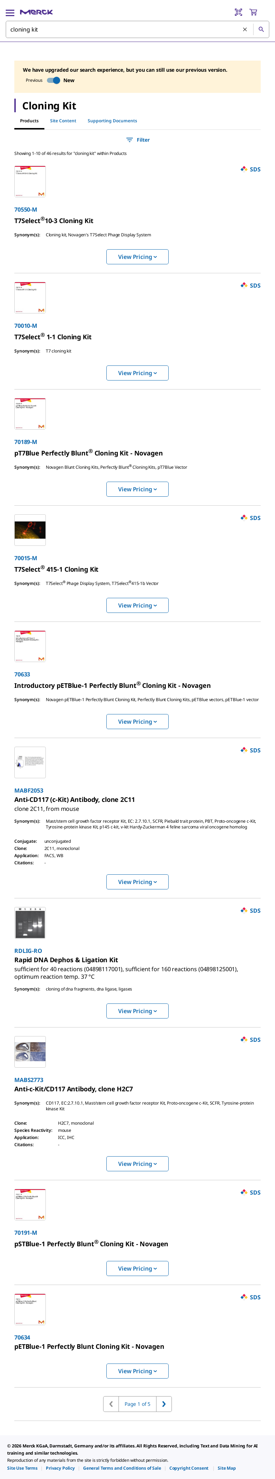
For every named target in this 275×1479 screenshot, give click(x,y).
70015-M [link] (25, 558)
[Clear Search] (245, 30)
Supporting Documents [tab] (112, 121)
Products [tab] (29, 121)
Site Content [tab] (63, 121)
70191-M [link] (25, 1233)
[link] (53, 220)
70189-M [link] (25, 442)
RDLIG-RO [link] (28, 951)
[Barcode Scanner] (238, 12)
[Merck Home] (36, 12)
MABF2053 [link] (28, 790)
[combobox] (137, 29)
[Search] (261, 29)
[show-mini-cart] (259, 12)
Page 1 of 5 (137, 1403)
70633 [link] (22, 674)
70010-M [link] (25, 326)
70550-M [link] (25, 209)
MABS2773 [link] (28, 1080)
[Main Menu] (10, 12)
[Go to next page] (164, 1404)
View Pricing (137, 257)
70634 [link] (22, 1337)
